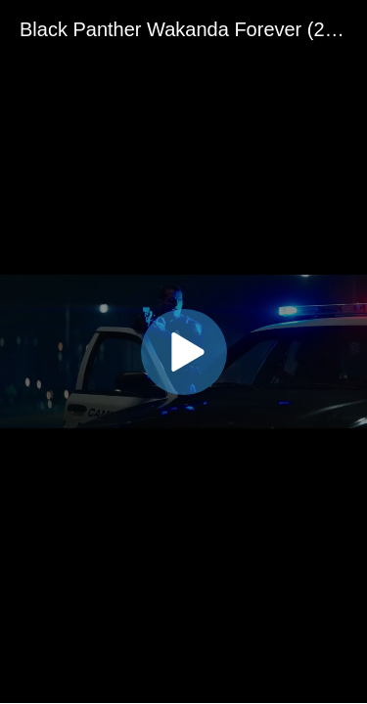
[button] (184, 352)
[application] (183, 351)
